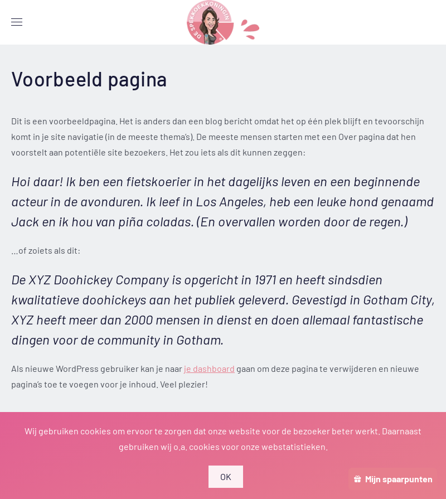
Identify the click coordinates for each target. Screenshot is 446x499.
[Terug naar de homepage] (223, 22)
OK (226, 476)
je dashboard (209, 368)
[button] (16, 22)
